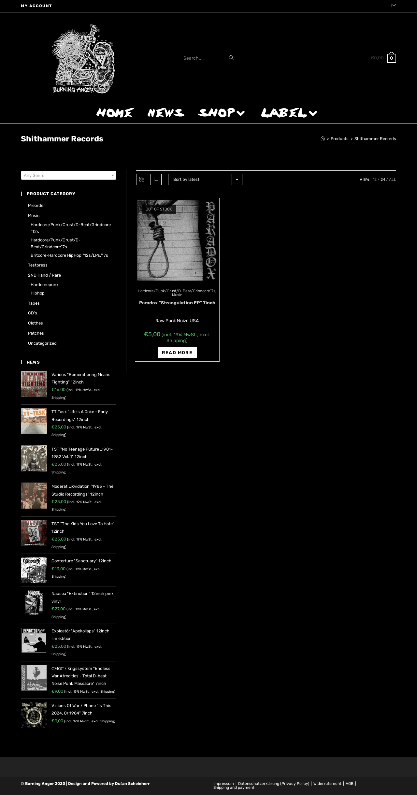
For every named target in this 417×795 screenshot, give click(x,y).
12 (375, 179)
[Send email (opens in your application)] (393, 6)
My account (36, 6)
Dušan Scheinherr (132, 783)
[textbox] (68, 175)
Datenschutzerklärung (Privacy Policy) (273, 783)
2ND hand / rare (44, 275)
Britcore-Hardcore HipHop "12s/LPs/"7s (69, 255)
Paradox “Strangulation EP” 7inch (177, 303)
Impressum (223, 783)
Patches (36, 333)
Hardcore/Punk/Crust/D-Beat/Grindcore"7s (176, 291)
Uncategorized (42, 343)
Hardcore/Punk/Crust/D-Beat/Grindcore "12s (71, 228)
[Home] (323, 138)
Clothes (35, 323)
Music (177, 295)
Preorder (36, 205)
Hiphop (38, 293)
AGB (349, 783)
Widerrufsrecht (327, 783)
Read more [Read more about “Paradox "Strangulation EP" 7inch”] (177, 352)
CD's (32, 313)
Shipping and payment (233, 787)
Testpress (38, 265)
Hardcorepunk (45, 284)
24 (383, 179)
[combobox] (68, 175)
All (392, 179)
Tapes (34, 303)
